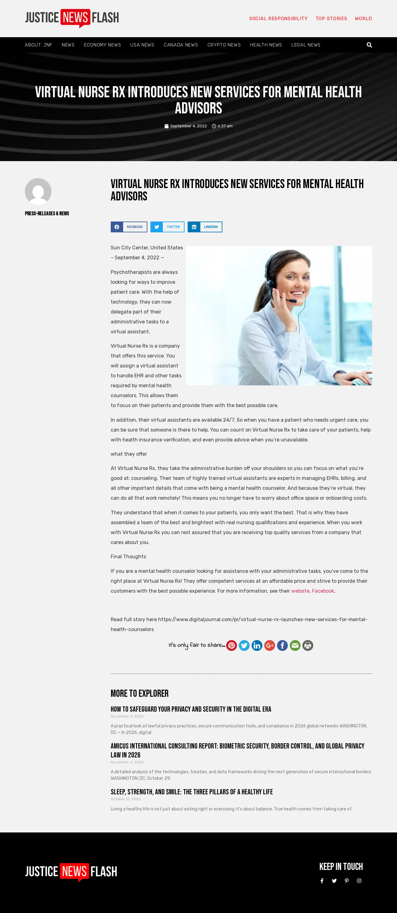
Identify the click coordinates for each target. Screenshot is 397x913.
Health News (266, 45)
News (68, 45)
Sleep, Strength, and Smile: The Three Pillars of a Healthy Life (192, 792)
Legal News (306, 45)
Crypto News (224, 45)
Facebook (323, 591)
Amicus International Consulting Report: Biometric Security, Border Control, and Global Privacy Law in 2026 (237, 751)
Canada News (181, 45)
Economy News (102, 45)
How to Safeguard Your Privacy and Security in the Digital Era (191, 709)
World (363, 18)
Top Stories (331, 18)
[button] (369, 45)
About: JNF (38, 45)
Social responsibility (278, 18)
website (300, 591)
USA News (142, 45)
